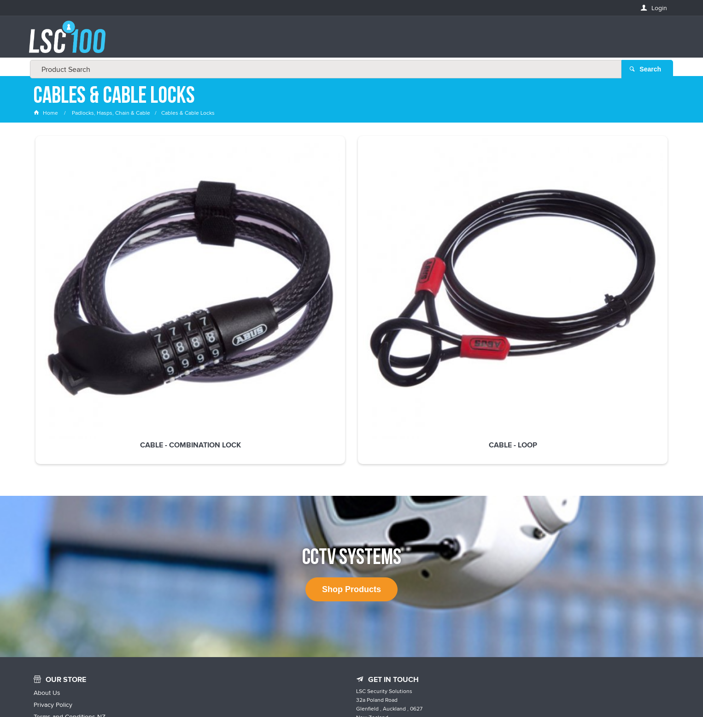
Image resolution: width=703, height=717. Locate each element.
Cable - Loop (223, 255)
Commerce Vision (434, 690)
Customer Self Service (371, 690)
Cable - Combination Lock (93, 255)
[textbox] (349, 41)
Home (46, 113)
